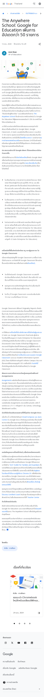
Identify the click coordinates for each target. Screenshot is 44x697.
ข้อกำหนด (21, 661)
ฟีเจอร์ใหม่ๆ (31, 263)
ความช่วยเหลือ (10, 682)
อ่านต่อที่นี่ (35, 363)
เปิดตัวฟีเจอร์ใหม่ (21, 157)
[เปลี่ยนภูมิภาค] (22, 689)
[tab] (14, 623)
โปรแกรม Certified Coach (11, 494)
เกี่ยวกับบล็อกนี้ (8, 674)
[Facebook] (25, 643)
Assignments (7, 380)
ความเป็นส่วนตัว (9, 661)
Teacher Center (33, 497)
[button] (39, 44)
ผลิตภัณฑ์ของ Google (28, 668)
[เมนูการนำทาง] (3, 3)
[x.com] (12, 643)
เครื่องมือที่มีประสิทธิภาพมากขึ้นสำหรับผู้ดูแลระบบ (26, 332)
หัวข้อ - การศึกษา (9, 548)
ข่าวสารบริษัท (15, 13)
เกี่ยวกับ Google (9, 668)
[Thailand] (3, 13)
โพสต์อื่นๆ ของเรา (26, 137)
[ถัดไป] (41, 13)
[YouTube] (19, 643)
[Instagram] (5, 643)
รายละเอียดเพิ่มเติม (30, 163)
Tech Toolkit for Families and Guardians (24, 465)
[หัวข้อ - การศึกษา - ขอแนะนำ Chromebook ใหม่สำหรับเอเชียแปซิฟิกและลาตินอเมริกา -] (26, 595)
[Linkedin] (32, 643)
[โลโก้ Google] (8, 654)
